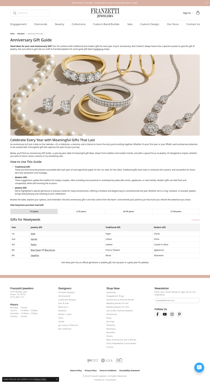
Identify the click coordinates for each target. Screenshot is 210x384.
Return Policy (76, 370)
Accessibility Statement (129, 370)
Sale (129, 24)
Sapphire (35, 255)
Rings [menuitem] (109, 318)
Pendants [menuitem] (111, 325)
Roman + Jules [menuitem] (65, 314)
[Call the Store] (17, 297)
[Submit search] (13, 13)
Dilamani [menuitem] (62, 310)
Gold (33, 233)
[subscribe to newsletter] (196, 300)
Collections (78, 24)
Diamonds (40, 24)
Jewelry (59, 24)
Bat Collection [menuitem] (65, 329)
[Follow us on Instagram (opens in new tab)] (172, 314)
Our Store (173, 24)
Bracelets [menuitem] (111, 332)
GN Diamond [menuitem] (64, 296)
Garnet (34, 239)
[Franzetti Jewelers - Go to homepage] (105, 13)
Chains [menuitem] (110, 336)
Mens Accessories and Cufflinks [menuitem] (121, 340)
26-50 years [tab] (128, 211)
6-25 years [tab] (81, 211)
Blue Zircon (50, 250)
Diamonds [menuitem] (111, 292)
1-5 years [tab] (34, 211)
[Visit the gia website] (107, 360)
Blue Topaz (36, 250)
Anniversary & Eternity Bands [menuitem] (120, 299)
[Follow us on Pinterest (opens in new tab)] (179, 314)
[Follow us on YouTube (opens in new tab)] (165, 314)
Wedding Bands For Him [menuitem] (118, 307)
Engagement (18, 24)
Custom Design (149, 24)
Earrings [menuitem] (110, 321)
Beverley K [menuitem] (63, 307)
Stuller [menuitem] (61, 321)
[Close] (206, 3)
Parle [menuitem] (60, 318)
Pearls (33, 244)
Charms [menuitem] (110, 347)
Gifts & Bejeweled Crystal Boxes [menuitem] (121, 343)
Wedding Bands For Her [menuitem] (118, 303)
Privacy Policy (91, 370)
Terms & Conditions (108, 370)
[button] (188, 13)
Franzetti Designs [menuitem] (66, 292)
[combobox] (32, 13)
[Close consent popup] (57, 379)
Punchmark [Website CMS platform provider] (111, 380)
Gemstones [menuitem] (112, 314)
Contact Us (193, 24)
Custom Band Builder (106, 24)
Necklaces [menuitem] (111, 329)
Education (21, 34)
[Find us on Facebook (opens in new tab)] (157, 314)
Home (12, 34)
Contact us (98, 49)
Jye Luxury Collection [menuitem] (68, 325)
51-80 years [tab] (176, 211)
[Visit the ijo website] (92, 360)
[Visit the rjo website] (119, 360)
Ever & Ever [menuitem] (63, 303)
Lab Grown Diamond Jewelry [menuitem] (120, 310)
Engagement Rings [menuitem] (115, 296)
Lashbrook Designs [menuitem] (67, 299)
